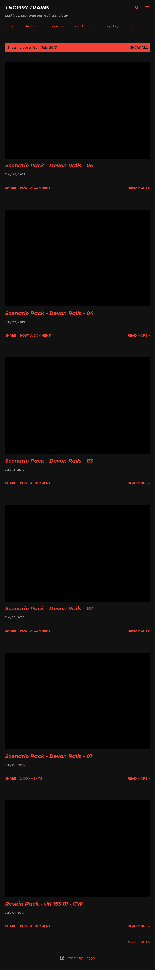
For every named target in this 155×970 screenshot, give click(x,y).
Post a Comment (35, 188)
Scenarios (56, 26)
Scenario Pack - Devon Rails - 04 (49, 313)
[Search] (137, 7)
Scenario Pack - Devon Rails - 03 (49, 461)
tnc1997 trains (27, 8)
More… (135, 26)
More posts (139, 942)
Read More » (139, 188)
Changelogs (110, 26)
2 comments (31, 778)
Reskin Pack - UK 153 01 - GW (44, 904)
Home (10, 26)
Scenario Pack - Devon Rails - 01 (48, 756)
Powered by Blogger (77, 958)
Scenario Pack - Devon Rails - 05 (49, 165)
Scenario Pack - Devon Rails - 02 (49, 608)
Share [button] (10, 188)
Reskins (31, 26)
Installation (82, 26)
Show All (139, 47)
